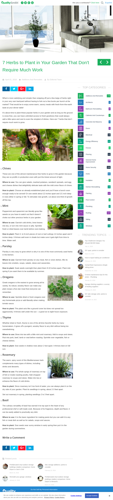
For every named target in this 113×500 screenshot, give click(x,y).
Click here (95, 3)
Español (108, 3)
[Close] (109, 495)
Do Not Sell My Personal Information (44, 489)
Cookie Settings (76, 495)
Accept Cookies (91, 495)
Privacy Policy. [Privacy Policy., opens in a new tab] (49, 497)
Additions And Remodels (32, 80)
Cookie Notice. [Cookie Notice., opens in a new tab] (60, 497)
